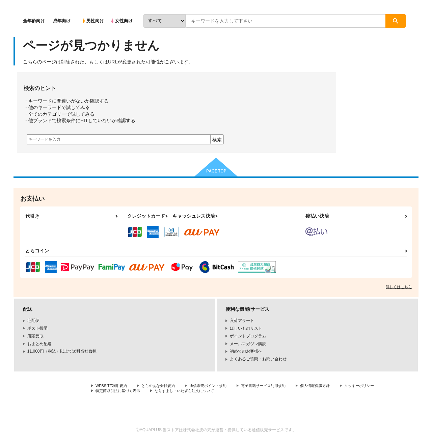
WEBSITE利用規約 (113, 386)
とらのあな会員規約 (162, 386)
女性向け (121, 20)
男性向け (92, 20)
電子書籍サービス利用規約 (274, 386)
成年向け (62, 20)
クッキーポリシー (112, 391)
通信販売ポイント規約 (215, 386)
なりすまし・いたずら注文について (238, 391)
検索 (217, 139)
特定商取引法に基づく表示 (166, 391)
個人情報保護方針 (330, 386)
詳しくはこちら (399, 287)
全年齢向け (34, 20)
